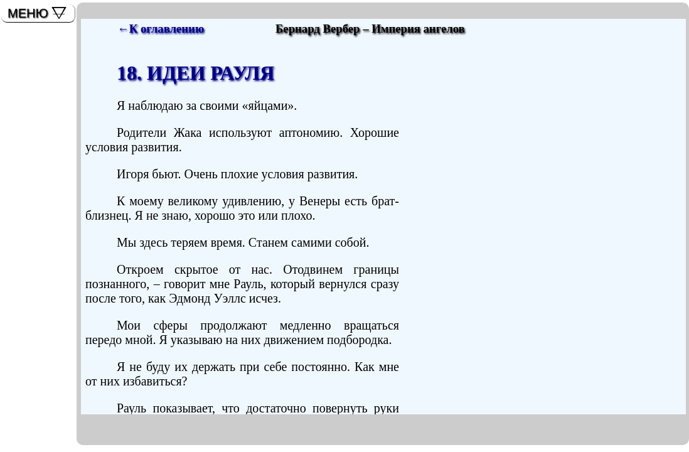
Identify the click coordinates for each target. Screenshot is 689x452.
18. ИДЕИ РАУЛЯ (195, 73)
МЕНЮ (28, 13)
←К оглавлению (160, 28)
